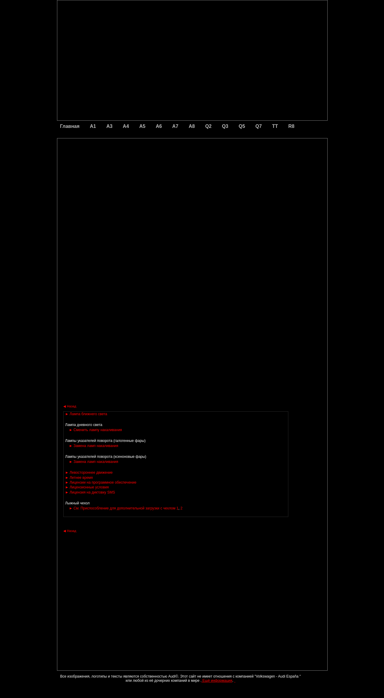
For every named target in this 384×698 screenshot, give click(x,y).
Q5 (241, 126)
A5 (142, 126)
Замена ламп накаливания (93, 446)
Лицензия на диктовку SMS (90, 492)
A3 (109, 126)
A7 (175, 126)
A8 (192, 126)
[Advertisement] (150, 163)
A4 (126, 126)
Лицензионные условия (87, 487)
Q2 (208, 126)
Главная (70, 126)
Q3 (225, 126)
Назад (69, 406)
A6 (159, 126)
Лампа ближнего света (86, 414)
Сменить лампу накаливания (95, 430)
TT (275, 126)
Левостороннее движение (88, 472)
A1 (93, 126)
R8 (291, 126)
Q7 (258, 126)
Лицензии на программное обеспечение (100, 482)
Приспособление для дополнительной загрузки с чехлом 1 (123, 508)
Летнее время (79, 478)
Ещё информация (216, 680)
